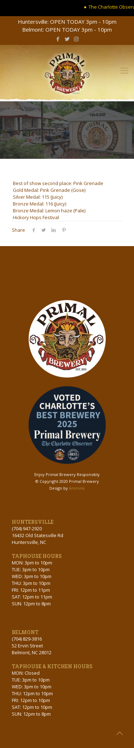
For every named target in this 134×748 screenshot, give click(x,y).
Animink (77, 488)
